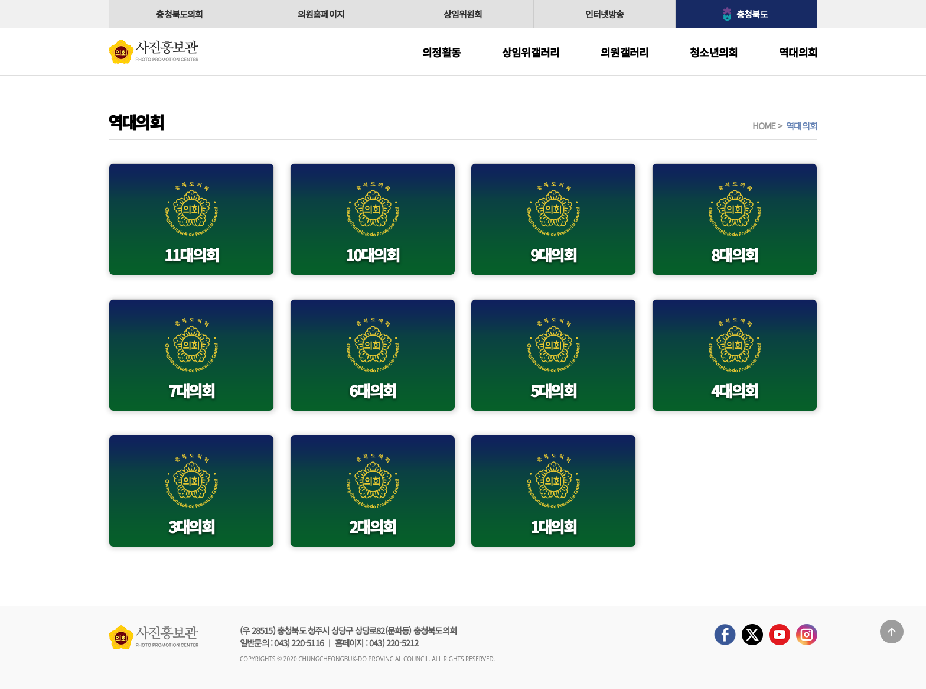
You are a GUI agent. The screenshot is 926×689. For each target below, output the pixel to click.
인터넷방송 (604, 14)
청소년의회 (714, 52)
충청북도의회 (179, 14)
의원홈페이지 (321, 14)
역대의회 (798, 52)
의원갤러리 (624, 52)
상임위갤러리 (530, 52)
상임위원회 (463, 14)
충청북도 (752, 14)
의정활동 (441, 52)
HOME (764, 125)
